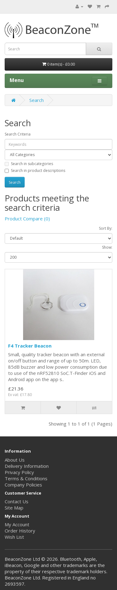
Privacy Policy (19, 472)
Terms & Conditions (26, 478)
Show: (107, 247)
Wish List (14, 537)
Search (36, 100)
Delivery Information (27, 466)
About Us (15, 460)
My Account (17, 524)
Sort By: (105, 228)
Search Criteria (18, 134)
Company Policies (23, 485)
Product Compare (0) (27, 218)
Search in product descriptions (35, 170)
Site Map (14, 508)
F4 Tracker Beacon (29, 346)
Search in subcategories (29, 163)
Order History (20, 531)
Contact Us (16, 501)
